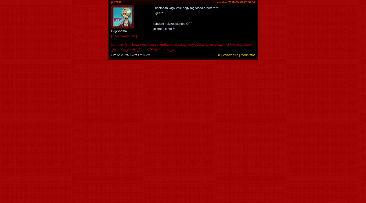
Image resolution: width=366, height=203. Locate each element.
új (219, 55)
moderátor (248, 55)
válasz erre (230, 55)
